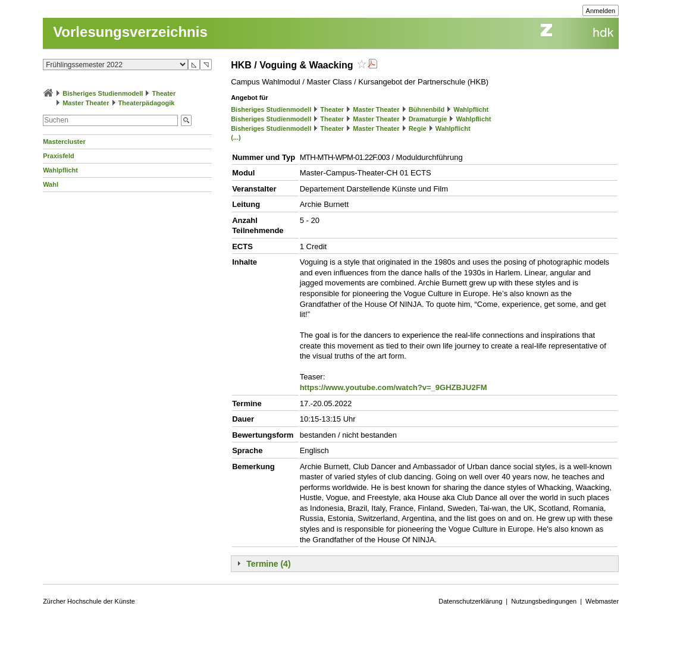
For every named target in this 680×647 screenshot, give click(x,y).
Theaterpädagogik (146, 102)
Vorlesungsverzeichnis (130, 32)
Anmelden (601, 10)
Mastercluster (64, 141)
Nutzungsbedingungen (543, 601)
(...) (236, 137)
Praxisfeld (58, 155)
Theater (164, 93)
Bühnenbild (427, 109)
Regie (418, 128)
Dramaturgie (428, 119)
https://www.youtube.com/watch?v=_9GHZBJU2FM (393, 387)
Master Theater (85, 102)
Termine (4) (268, 564)
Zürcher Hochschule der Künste (89, 601)
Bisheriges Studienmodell (102, 93)
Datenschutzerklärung (470, 601)
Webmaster (602, 601)
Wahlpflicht (60, 170)
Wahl (50, 184)
